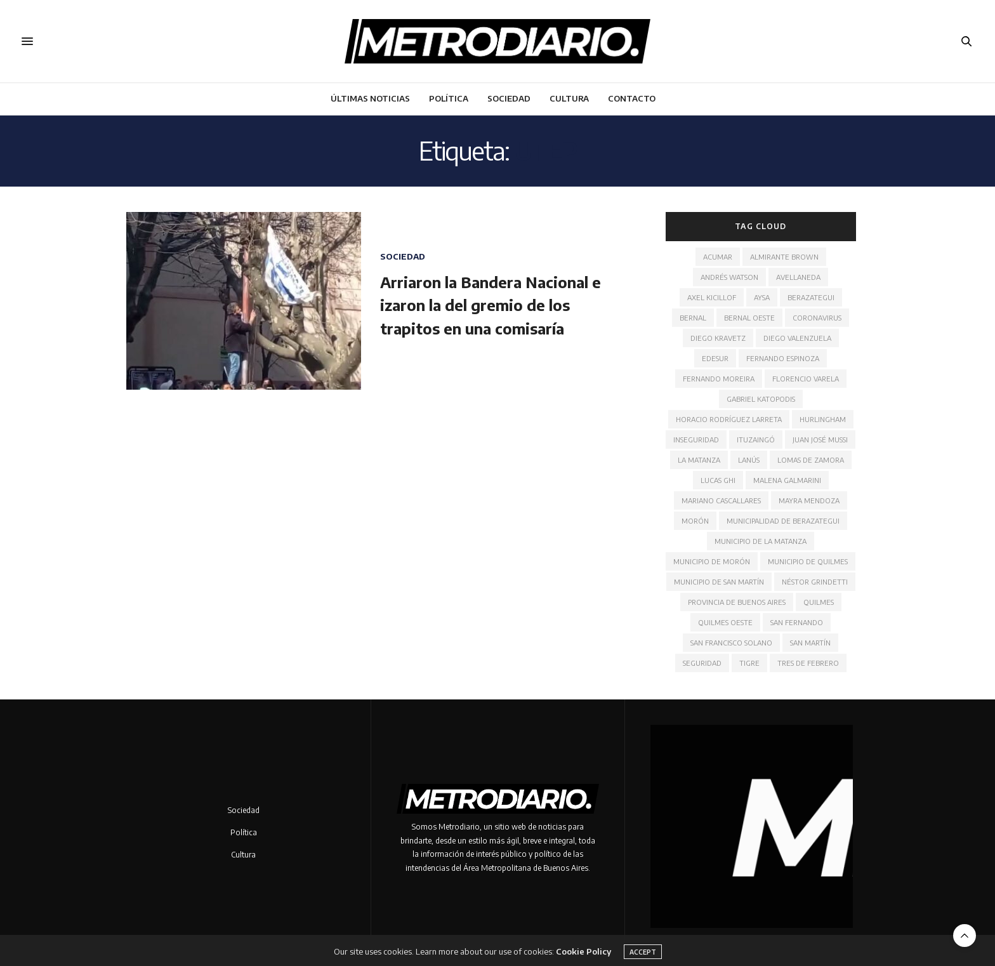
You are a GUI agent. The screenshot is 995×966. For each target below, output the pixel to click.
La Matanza (699, 460)
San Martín (810, 642)
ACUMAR (717, 257)
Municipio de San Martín (719, 582)
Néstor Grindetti (815, 582)
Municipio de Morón (711, 561)
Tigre (749, 663)
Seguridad (702, 663)
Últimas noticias (370, 98)
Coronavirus (817, 318)
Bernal (693, 318)
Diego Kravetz (718, 338)
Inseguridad (696, 439)
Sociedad (508, 98)
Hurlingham (823, 419)
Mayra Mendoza (809, 500)
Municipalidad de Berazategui (783, 521)
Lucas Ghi (718, 480)
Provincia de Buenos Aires (737, 602)
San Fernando (796, 622)
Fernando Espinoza (782, 358)
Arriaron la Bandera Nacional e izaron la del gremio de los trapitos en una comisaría (490, 305)
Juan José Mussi (820, 439)
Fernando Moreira (718, 378)
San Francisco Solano (731, 642)
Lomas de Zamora (810, 460)
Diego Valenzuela (797, 338)
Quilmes (818, 602)
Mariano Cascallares (721, 500)
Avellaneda (798, 277)
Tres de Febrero (808, 663)
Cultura (569, 98)
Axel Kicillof (711, 297)
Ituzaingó (756, 439)
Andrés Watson (729, 277)
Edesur (715, 358)
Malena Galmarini (787, 480)
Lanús (749, 460)
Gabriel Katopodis (761, 399)
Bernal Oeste (749, 318)
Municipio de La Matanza (761, 541)
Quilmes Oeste (725, 622)
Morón (695, 521)
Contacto (632, 98)
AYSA (762, 297)
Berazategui (810, 297)
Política (448, 98)
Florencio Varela (805, 378)
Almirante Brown (784, 257)
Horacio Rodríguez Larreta (729, 419)
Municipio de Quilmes (808, 561)
